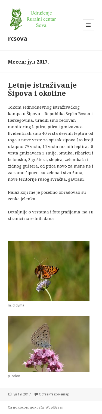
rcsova (17, 38)
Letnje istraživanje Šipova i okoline (42, 89)
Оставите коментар (54, 394)
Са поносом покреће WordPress (35, 407)
